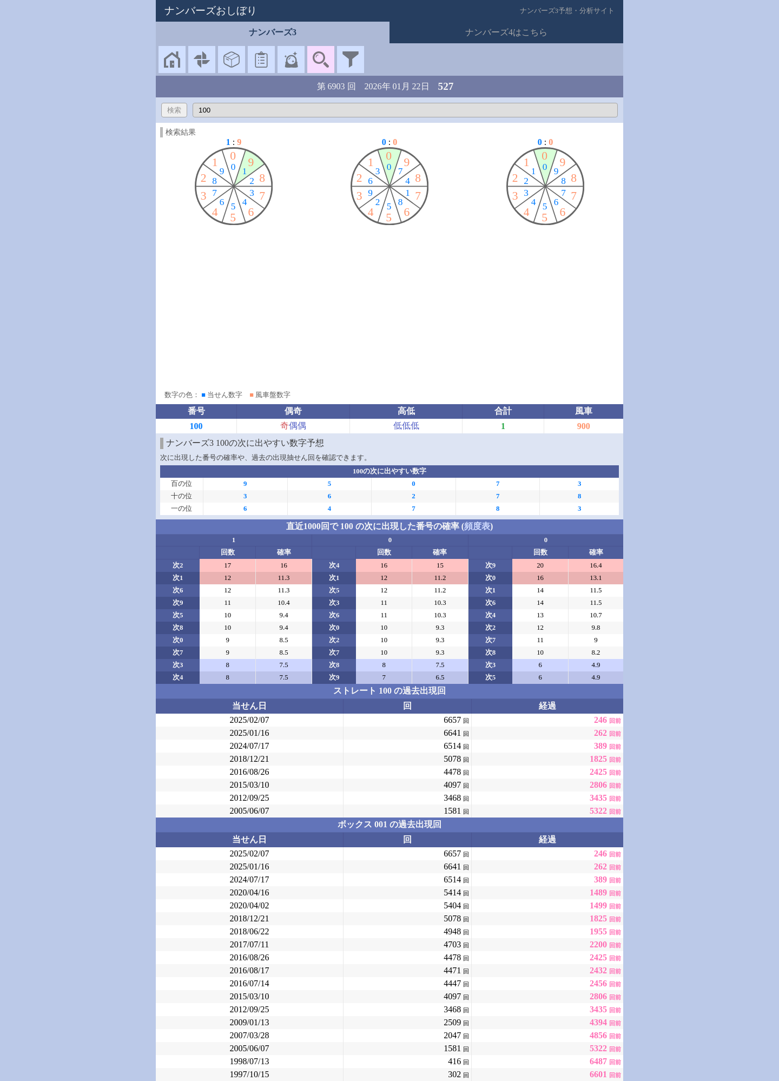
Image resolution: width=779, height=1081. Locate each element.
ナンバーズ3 (272, 32)
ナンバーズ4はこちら (506, 32)
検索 (174, 110)
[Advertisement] (389, 305)
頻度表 (477, 526)
